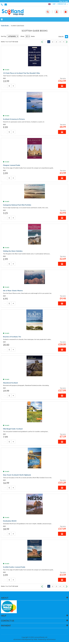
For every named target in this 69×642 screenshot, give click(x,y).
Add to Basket (62, 86)
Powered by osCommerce (46, 639)
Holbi (35, 639)
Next (66, 41)
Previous (42, 41)
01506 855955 (2, 4)
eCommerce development (22, 639)
